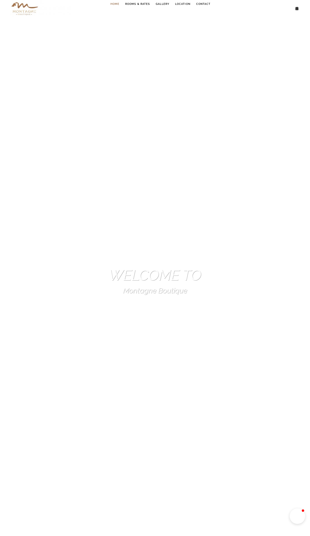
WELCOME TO (155, 275)
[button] (297, 516)
